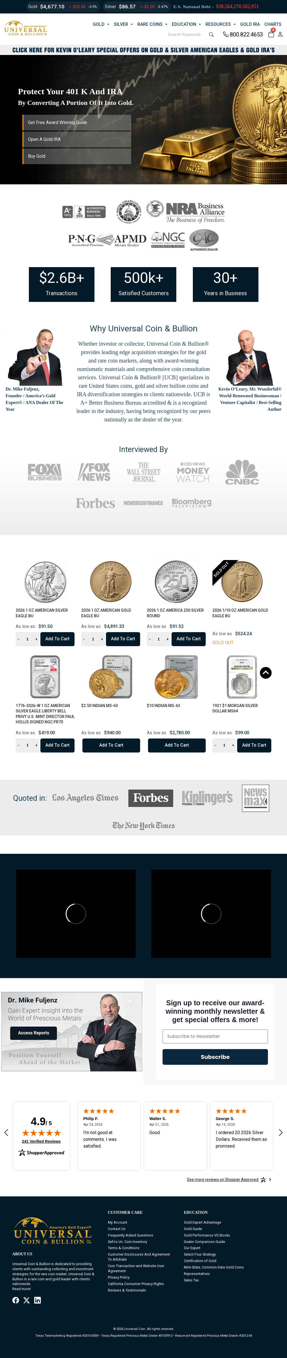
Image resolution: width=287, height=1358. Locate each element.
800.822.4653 (243, 34)
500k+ (144, 277)
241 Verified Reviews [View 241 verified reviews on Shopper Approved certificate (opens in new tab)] (41, 1141)
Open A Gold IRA (44, 139)
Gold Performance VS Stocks (207, 1235)
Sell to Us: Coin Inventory (127, 1242)
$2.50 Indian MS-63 (99, 705)
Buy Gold (36, 156)
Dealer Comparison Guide (204, 1242)
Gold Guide (193, 1229)
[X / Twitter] (26, 1300)
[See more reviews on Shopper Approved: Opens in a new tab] (222, 1179)
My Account (117, 1222)
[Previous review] (6, 1132)
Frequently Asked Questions (130, 1235)
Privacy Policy (118, 1277)
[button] (270, 34)
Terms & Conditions (124, 1248)
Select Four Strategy (200, 1254)
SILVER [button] (121, 24)
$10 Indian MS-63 (163, 705)
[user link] (280, 34)
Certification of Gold (200, 1261)
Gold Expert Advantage (202, 1222)
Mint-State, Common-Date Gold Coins (214, 1267)
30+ (225, 277)
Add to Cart (57, 638)
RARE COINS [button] (150, 24)
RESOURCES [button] (218, 24)
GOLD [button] (99, 24)
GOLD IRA (250, 24)
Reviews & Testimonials (127, 1290)
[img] (41, 1132)
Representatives (197, 1274)
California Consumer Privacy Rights (136, 1284)
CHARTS (272, 24)
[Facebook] (15, 1300)
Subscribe (215, 1057)
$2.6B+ (61, 277)
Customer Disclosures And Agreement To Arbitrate (139, 1256)
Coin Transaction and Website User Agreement (136, 1268)
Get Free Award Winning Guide (57, 122)
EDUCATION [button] (184, 24)
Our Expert (192, 1248)
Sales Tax (191, 1280)
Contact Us (117, 1229)
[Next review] (281, 1132)
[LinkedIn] (37, 1300)
